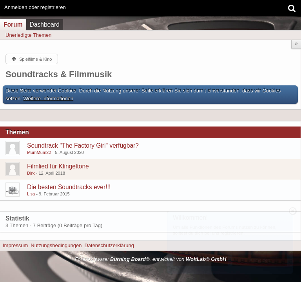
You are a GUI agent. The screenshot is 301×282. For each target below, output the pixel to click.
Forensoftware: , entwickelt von (151, 259)
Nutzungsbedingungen (56, 245)
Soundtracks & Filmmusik (58, 74)
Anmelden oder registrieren (35, 7)
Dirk (31, 173)
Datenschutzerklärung (109, 245)
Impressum (15, 245)
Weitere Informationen (49, 98)
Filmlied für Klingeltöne (58, 166)
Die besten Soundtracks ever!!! (69, 187)
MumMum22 (39, 152)
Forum (13, 24)
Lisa (31, 194)
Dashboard (45, 24)
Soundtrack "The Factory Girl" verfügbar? (83, 145)
